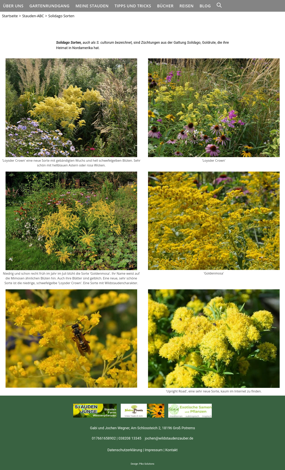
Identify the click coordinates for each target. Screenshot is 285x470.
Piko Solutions (146, 463)
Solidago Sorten (61, 15)
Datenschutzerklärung (124, 450)
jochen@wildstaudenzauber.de (169, 438)
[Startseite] (10, 15)
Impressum (154, 450)
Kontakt (171, 450)
